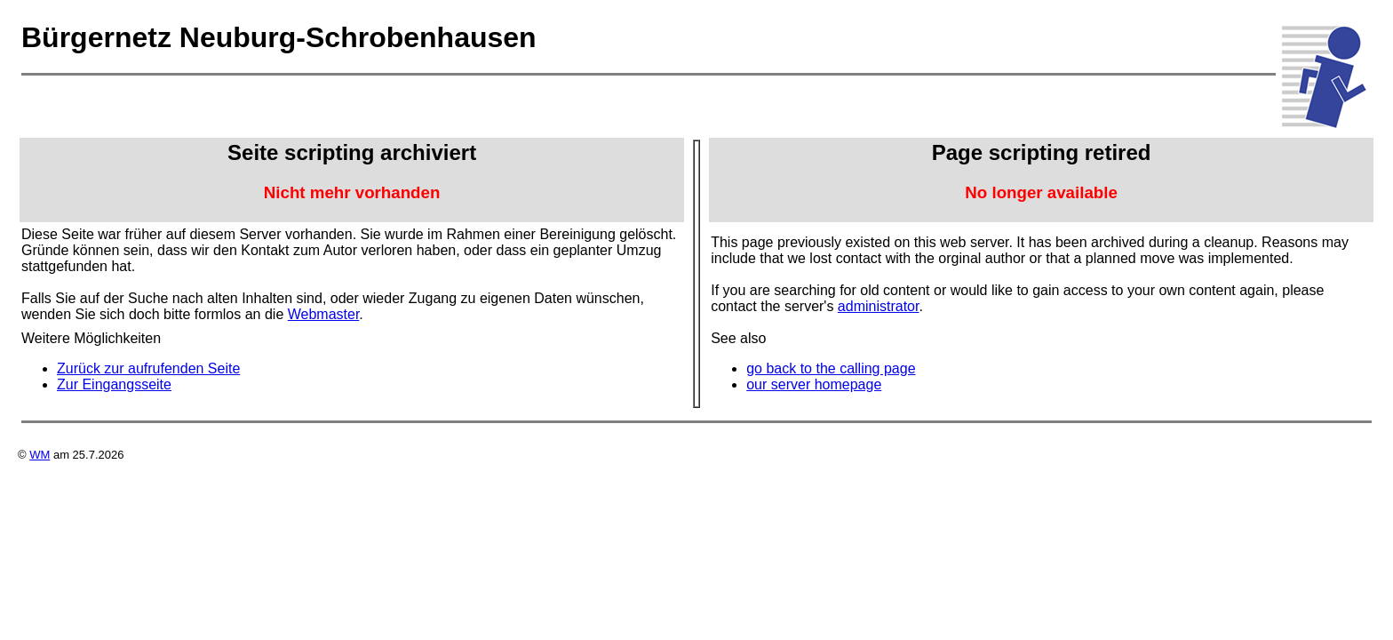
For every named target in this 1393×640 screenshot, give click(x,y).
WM (39, 454)
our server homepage (813, 384)
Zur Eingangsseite (114, 384)
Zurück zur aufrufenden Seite (148, 368)
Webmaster (324, 314)
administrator (878, 306)
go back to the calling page (830, 368)
